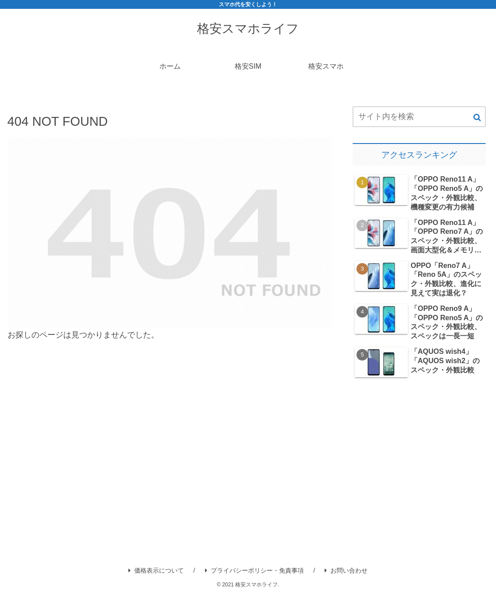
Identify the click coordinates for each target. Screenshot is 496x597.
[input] (419, 116)
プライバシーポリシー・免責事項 (254, 570)
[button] (477, 117)
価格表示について (156, 570)
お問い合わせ (346, 570)
